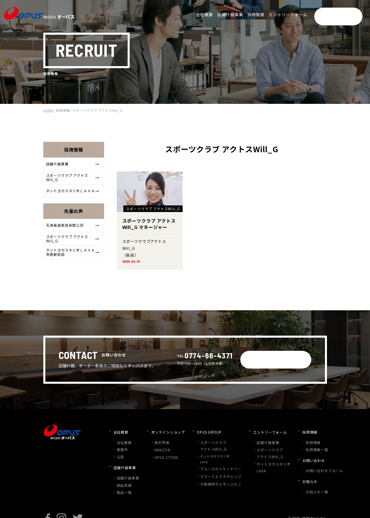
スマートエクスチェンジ (212, 469)
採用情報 (63, 110)
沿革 (120, 451)
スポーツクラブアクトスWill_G (206, 441)
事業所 (122, 444)
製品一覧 (123, 478)
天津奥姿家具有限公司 (73, 232)
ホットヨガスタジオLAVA (209, 453)
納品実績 (123, 472)
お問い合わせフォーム (306, 459)
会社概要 (123, 438)
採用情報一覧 (300, 444)
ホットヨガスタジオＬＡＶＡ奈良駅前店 (73, 263)
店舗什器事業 (73, 165)
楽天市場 (158, 438)
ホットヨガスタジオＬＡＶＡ (73, 195)
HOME (48, 110)
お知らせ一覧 (300, 475)
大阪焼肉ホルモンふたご (212, 476)
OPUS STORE (161, 451)
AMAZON (158, 445)
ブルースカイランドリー (212, 463)
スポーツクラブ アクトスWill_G (73, 180)
